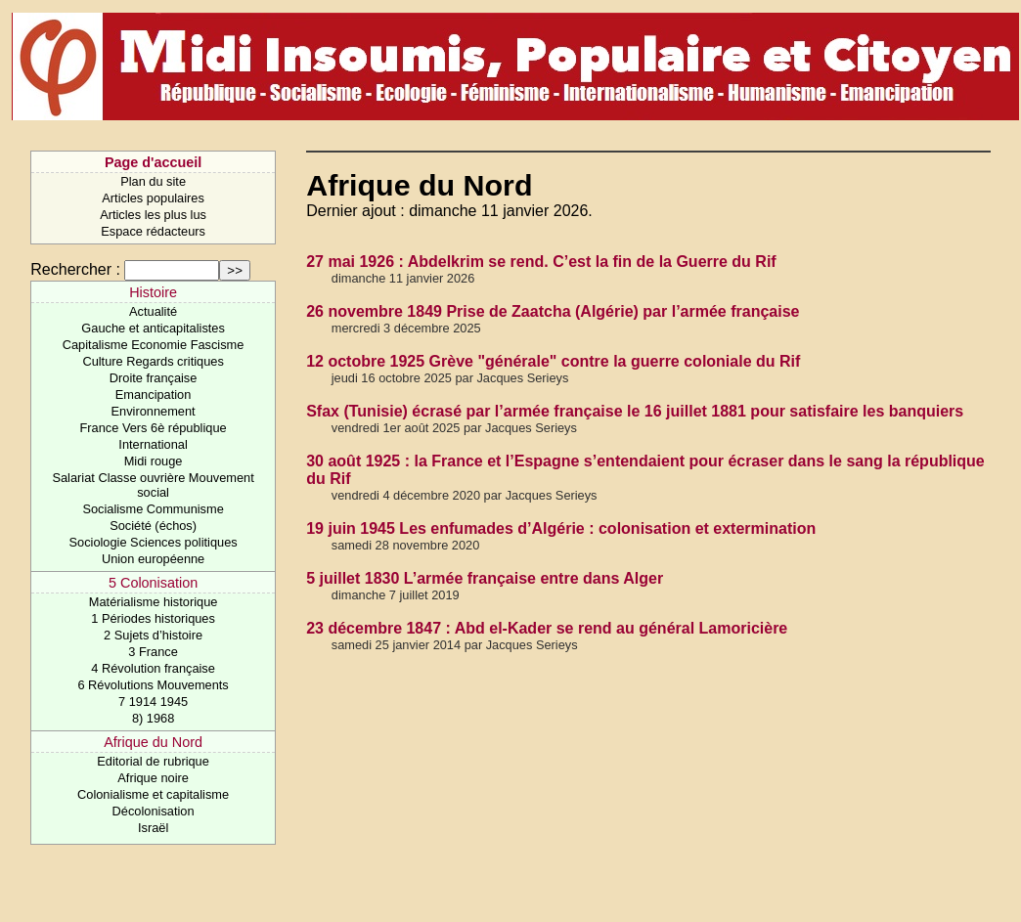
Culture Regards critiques (152, 361)
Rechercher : (75, 269)
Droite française (154, 378)
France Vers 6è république (153, 427)
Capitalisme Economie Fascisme (153, 344)
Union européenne (153, 558)
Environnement (153, 411)
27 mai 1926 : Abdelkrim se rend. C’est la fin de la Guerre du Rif (541, 261)
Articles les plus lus (153, 214)
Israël (153, 827)
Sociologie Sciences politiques (153, 542)
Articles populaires (153, 198)
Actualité (153, 311)
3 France (153, 651)
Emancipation (153, 394)
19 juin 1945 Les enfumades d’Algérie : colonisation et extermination (561, 528)
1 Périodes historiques (153, 618)
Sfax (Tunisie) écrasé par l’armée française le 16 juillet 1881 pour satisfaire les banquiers (634, 411)
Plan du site (153, 181)
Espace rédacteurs (153, 231)
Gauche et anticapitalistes (153, 328)
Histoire (153, 292)
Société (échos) (153, 525)
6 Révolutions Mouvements (152, 685)
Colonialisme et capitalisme (153, 794)
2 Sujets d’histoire (153, 635)
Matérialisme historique (153, 601)
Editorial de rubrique (153, 761)
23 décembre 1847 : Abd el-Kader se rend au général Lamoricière (546, 628)
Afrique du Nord (153, 742)
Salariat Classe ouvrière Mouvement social (152, 485)
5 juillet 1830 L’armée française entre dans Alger (484, 578)
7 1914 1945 (153, 701)
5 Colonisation (153, 583)
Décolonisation (153, 811)
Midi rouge (153, 461)
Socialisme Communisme (152, 509)
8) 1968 (153, 718)
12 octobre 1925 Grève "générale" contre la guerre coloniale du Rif (553, 361)
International (152, 444)
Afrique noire (153, 777)
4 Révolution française (153, 668)
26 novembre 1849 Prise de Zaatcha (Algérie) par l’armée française (552, 311)
